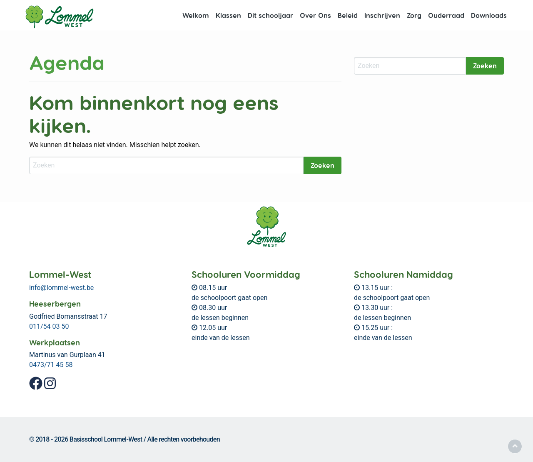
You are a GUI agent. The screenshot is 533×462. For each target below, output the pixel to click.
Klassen (228, 15)
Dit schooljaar (270, 15)
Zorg (414, 15)
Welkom (195, 15)
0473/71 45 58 (50, 365)
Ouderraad (446, 15)
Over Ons (315, 15)
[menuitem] (195, 15)
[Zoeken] (166, 165)
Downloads (489, 15)
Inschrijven (382, 15)
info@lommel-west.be (61, 288)
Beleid (348, 15)
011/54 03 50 (49, 326)
